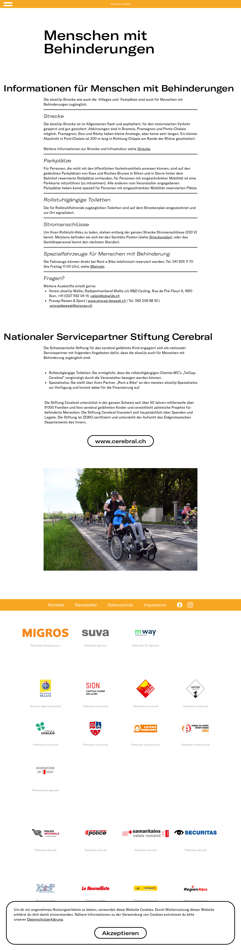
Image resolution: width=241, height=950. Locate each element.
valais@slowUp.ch (105, 296)
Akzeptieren (120, 933)
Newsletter (86, 605)
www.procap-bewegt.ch (107, 300)
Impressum (155, 605)
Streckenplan (160, 237)
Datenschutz (120, 605)
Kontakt (56, 605)
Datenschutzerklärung (45, 919)
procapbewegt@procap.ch (71, 305)
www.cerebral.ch (120, 441)
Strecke (143, 149)
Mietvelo (97, 266)
